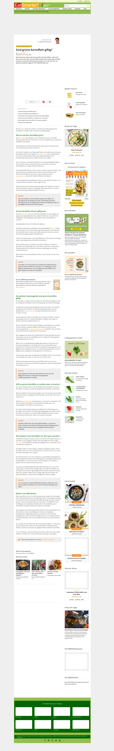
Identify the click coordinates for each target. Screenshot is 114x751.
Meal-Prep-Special (81, 112)
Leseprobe (67, 198)
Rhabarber (79, 407)
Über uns (19, 736)
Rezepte (27, 9)
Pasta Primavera (76, 150)
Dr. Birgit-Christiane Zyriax (37, 329)
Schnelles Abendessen (76, 505)
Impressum (42, 736)
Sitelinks (29, 736)
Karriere (24, 736)
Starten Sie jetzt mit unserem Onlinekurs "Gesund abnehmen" (77, 225)
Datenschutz (49, 736)
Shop (85, 9)
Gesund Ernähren (20, 553)
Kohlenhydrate (20, 176)
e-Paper (86, 198)
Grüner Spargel (80, 376)
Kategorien (19, 737)
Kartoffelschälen (27, 401)
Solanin (52, 228)
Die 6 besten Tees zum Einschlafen (76, 630)
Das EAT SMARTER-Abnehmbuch (73, 274)
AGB (38, 736)
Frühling (19, 9)
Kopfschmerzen (30, 311)
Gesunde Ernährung (39, 9)
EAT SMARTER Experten (48, 539)
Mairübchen (79, 417)
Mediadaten (83, 736)
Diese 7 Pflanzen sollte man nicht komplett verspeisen (38, 573)
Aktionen (77, 9)
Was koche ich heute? (76, 532)
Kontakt (34, 736)
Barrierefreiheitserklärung (73, 736)
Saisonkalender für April (73, 360)
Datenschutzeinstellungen (59, 736)
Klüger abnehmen (53, 9)
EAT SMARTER (22, 53)
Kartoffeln (22, 138)
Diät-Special (79, 92)
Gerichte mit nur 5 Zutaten (77, 558)
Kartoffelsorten (42, 154)
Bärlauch (78, 397)
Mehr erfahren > (20, 287)
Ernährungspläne (80, 102)
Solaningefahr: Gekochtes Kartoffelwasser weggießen (23, 573)
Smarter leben (67, 9)
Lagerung (19, 442)
